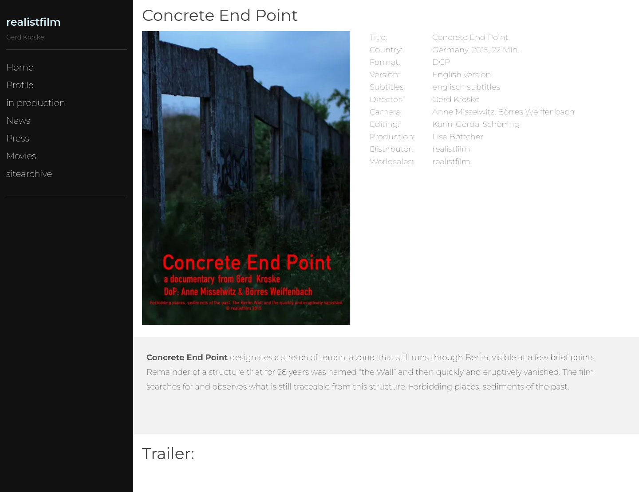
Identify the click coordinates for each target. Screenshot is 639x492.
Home (20, 67)
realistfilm (33, 22)
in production (35, 103)
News (18, 120)
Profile (20, 85)
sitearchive (29, 174)
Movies (21, 156)
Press (17, 138)
